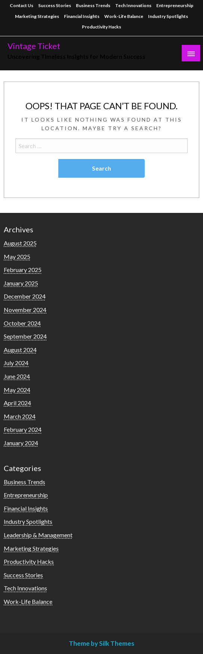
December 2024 (25, 296)
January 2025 (21, 283)
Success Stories (54, 5)
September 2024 (25, 336)
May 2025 (17, 256)
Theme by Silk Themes (101, 643)
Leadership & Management (38, 534)
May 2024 (17, 389)
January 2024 (21, 442)
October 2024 (22, 323)
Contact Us (21, 5)
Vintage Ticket (33, 46)
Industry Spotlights (168, 16)
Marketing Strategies (37, 16)
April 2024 (17, 402)
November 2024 (25, 309)
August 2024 (20, 349)
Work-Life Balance (123, 16)
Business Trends (93, 5)
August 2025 (20, 243)
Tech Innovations (133, 5)
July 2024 (16, 362)
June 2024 (17, 376)
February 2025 (22, 269)
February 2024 (22, 429)
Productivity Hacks (101, 27)
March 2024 (20, 416)
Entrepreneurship (174, 5)
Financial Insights (81, 16)
